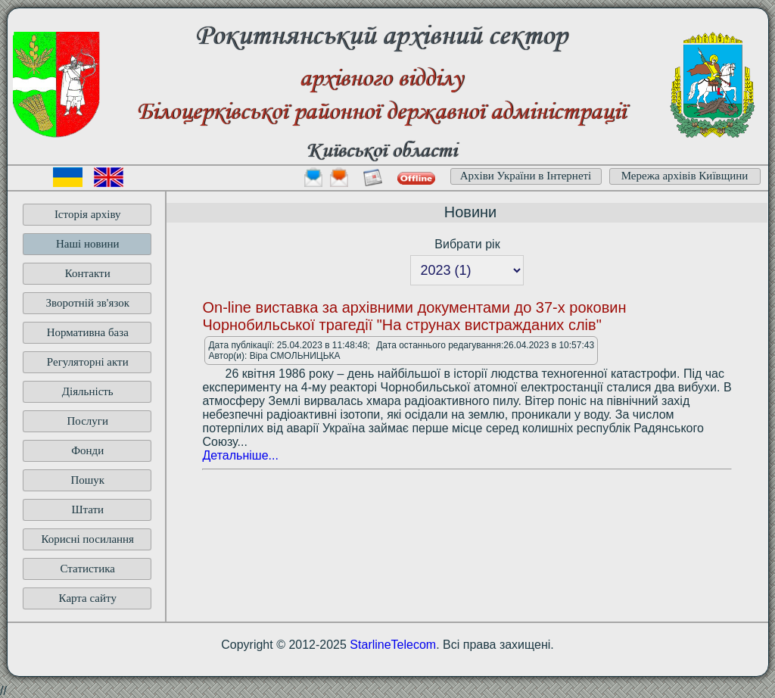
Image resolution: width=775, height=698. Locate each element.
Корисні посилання (87, 539)
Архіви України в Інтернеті (526, 176)
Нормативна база (88, 332)
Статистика (88, 568)
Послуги (87, 421)
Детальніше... (240, 455)
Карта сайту (88, 598)
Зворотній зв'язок (87, 303)
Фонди (87, 450)
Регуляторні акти (88, 362)
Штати (87, 509)
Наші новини (88, 244)
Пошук (87, 480)
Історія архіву (87, 214)
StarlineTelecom (393, 644)
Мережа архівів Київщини (685, 176)
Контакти (87, 273)
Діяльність (88, 391)
